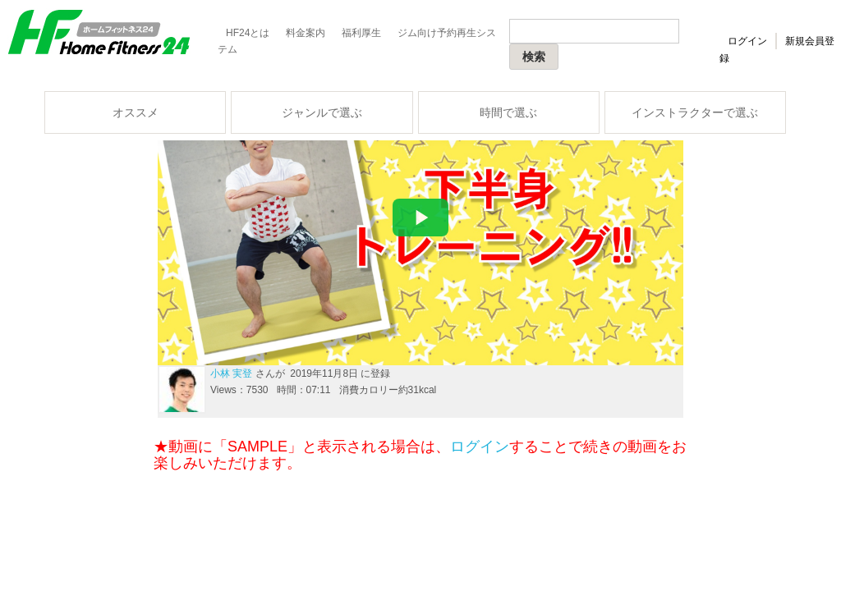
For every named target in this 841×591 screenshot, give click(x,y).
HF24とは (247, 33)
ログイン (747, 41)
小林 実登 (231, 373)
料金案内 (305, 33)
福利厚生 (361, 33)
